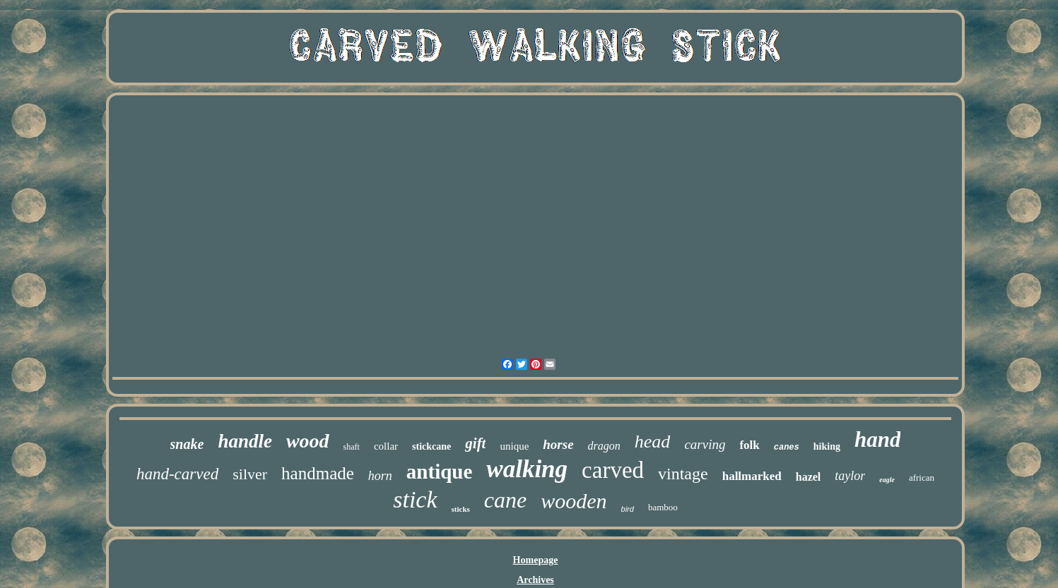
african (921, 477)
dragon (604, 446)
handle (245, 441)
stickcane (431, 446)
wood (307, 441)
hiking (826, 446)
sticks (461, 509)
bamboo (663, 507)
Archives (535, 580)
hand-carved (177, 474)
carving (704, 444)
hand (877, 439)
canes (786, 447)
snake (187, 444)
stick (415, 499)
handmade (317, 473)
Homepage (535, 560)
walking (527, 469)
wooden (573, 500)
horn (380, 476)
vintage (683, 473)
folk (749, 445)
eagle (887, 480)
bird (627, 509)
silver (250, 474)
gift (475, 443)
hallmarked (752, 476)
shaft (351, 447)
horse (558, 444)
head (653, 441)
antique (439, 471)
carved (613, 470)
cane (505, 499)
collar (386, 446)
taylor (850, 476)
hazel (808, 477)
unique (514, 446)
